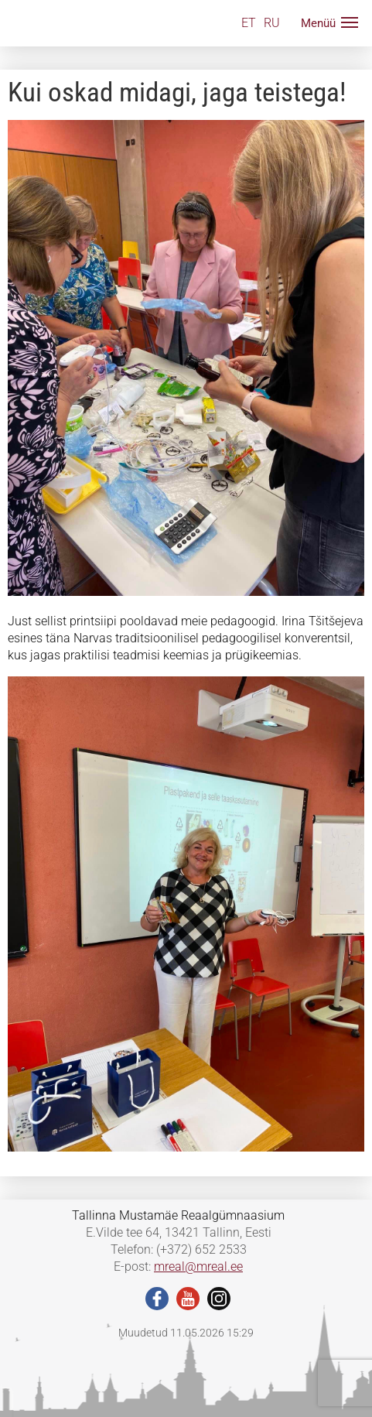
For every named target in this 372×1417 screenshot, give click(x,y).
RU (272, 22)
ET (248, 22)
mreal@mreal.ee (198, 1266)
